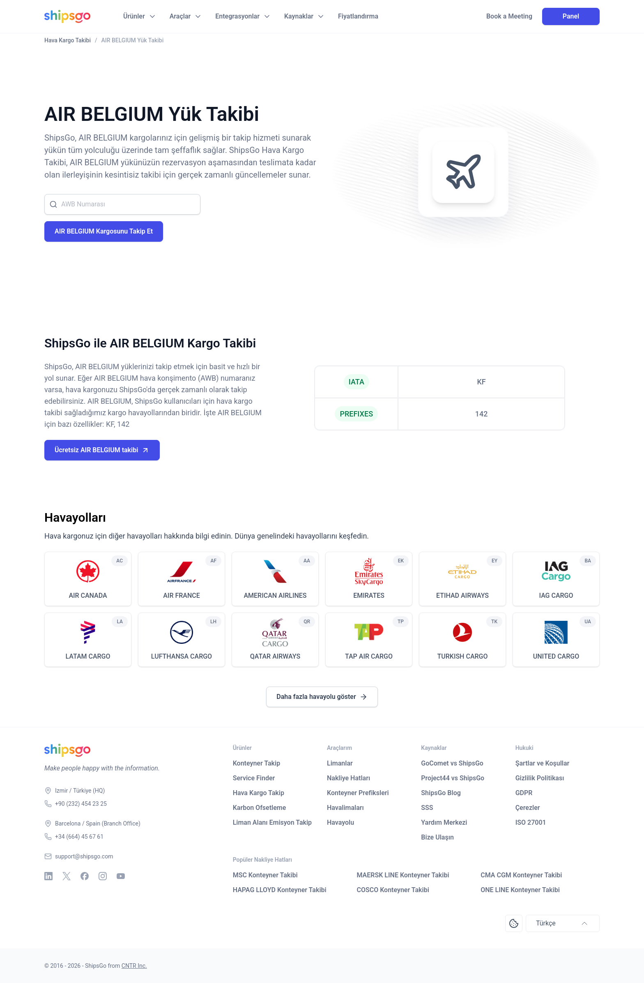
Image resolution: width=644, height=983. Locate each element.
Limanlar (340, 763)
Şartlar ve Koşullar (542, 763)
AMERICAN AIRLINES (275, 595)
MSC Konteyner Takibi (265, 875)
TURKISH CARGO (462, 656)
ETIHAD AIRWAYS (462, 595)
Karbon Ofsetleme (259, 808)
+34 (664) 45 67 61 (79, 836)
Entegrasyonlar (237, 16)
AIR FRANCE (181, 595)
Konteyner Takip (257, 763)
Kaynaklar (298, 16)
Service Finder (254, 778)
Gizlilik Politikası (539, 778)
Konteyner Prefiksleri (358, 793)
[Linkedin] (48, 876)
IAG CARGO (556, 595)
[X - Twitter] (66, 876)
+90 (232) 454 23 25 (81, 803)
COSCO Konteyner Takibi (392, 890)
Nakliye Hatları (348, 778)
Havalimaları (345, 808)
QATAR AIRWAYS (275, 656)
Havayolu (340, 822)
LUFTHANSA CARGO (181, 656)
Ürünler (134, 16)
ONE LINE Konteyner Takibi (520, 890)
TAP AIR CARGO (369, 656)
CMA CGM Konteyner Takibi (521, 875)
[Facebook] (84, 876)
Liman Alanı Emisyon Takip (272, 822)
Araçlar (180, 16)
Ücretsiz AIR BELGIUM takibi (102, 450)
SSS (427, 808)
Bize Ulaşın (437, 837)
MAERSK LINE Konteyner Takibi (402, 875)
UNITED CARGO (556, 656)
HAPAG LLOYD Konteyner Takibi (280, 890)
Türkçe (562, 923)
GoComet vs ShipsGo (452, 763)
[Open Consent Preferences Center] (513, 923)
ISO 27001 (530, 822)
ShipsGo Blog (440, 793)
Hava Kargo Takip (258, 793)
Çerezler (527, 808)
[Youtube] (121, 876)
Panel (571, 16)
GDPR (524, 793)
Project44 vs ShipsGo (452, 778)
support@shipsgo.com (84, 856)
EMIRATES (368, 595)
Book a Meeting (509, 16)
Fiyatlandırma (358, 16)
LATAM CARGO (87, 656)
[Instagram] (103, 876)
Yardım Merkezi (444, 822)
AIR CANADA (88, 595)
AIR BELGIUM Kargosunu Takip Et (104, 231)
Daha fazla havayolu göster (321, 697)
